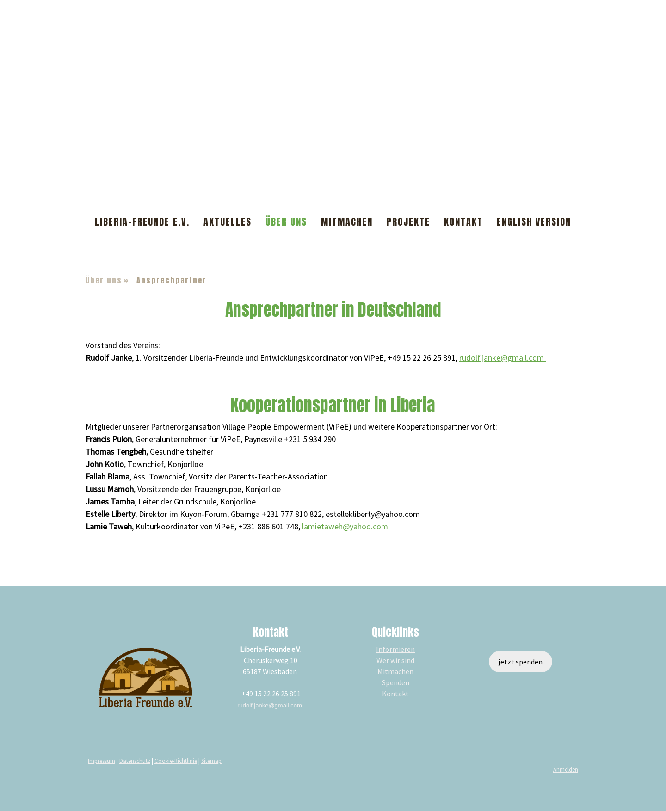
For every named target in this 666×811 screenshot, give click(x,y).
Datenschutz (134, 760)
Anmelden (565, 769)
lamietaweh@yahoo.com (345, 526)
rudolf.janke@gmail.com (502, 357)
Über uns (286, 222)
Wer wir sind (395, 660)
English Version (534, 222)
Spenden (395, 682)
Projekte (408, 222)
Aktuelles (228, 222)
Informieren (395, 649)
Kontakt (463, 222)
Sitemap (211, 760)
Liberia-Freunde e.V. (142, 222)
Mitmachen (347, 222)
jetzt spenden (521, 661)
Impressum (101, 760)
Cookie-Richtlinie (175, 760)
